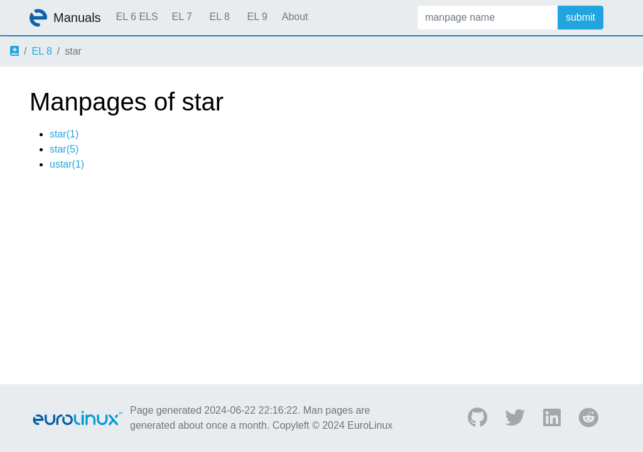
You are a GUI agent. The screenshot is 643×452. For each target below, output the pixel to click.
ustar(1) (67, 164)
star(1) (64, 134)
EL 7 (181, 16)
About (295, 16)
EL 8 (219, 16)
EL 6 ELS (137, 16)
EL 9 (257, 16)
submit (580, 17)
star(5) (64, 149)
